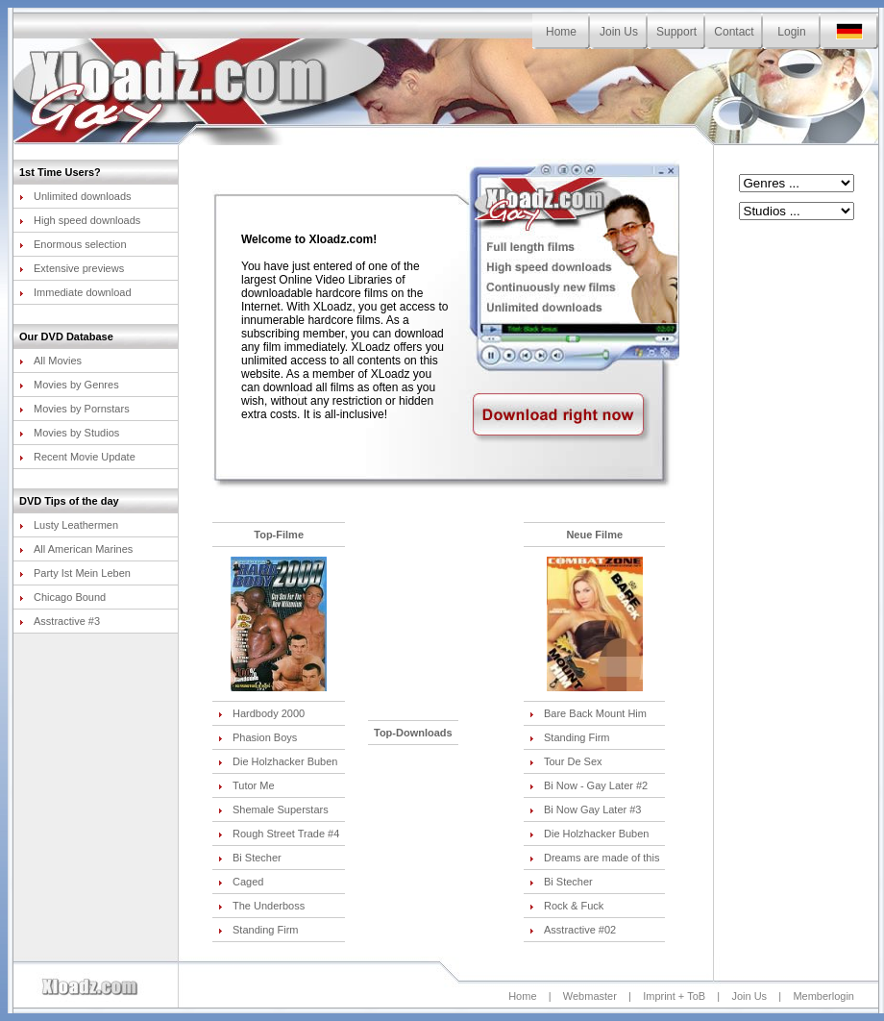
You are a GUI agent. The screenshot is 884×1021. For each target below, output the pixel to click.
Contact (733, 31)
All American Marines (76, 549)
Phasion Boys (257, 737)
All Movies (50, 360)
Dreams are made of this (594, 857)
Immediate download (75, 292)
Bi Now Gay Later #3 (585, 809)
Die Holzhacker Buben (277, 761)
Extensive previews (71, 268)
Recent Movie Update (77, 456)
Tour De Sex (565, 761)
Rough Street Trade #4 (278, 833)
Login (791, 31)
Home (561, 31)
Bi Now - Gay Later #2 (588, 785)
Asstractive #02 (572, 929)
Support (676, 31)
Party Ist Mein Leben (75, 573)
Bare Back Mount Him (588, 713)
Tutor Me (246, 785)
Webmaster (590, 996)
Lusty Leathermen (68, 525)
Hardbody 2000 (261, 713)
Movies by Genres (69, 384)
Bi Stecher (250, 857)
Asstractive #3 (59, 621)
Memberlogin (823, 996)
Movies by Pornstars (74, 408)
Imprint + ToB (674, 996)
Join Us (619, 31)
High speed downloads (79, 220)
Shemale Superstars (273, 809)
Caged (240, 881)
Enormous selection (73, 244)
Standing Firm (258, 929)
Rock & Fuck (566, 905)
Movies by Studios (69, 432)
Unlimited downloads (75, 196)
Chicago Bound (62, 597)
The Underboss (261, 905)
